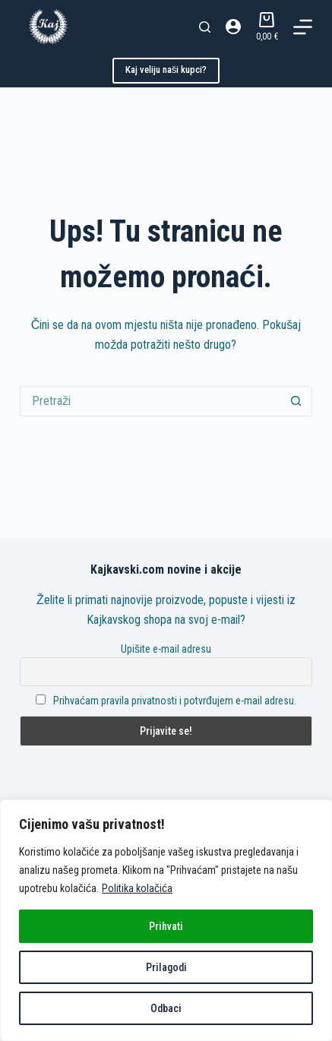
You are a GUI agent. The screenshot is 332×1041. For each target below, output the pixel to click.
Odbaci (166, 1008)
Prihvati (166, 926)
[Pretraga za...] (151, 401)
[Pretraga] (204, 27)
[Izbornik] (302, 26)
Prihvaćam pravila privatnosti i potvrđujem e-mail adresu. (174, 701)
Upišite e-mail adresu (166, 649)
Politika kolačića (137, 888)
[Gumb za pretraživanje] (296, 401)
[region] (166, 920)
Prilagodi (166, 967)
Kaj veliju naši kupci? (166, 69)
